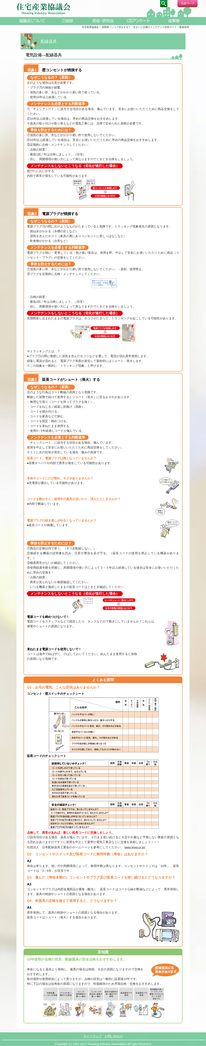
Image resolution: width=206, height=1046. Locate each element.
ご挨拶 (67, 20)
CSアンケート (138, 20)
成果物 (174, 20)
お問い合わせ (114, 1034)
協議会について (32, 20)
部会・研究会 (103, 20)
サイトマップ (92, 1034)
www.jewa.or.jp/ (134, 847)
